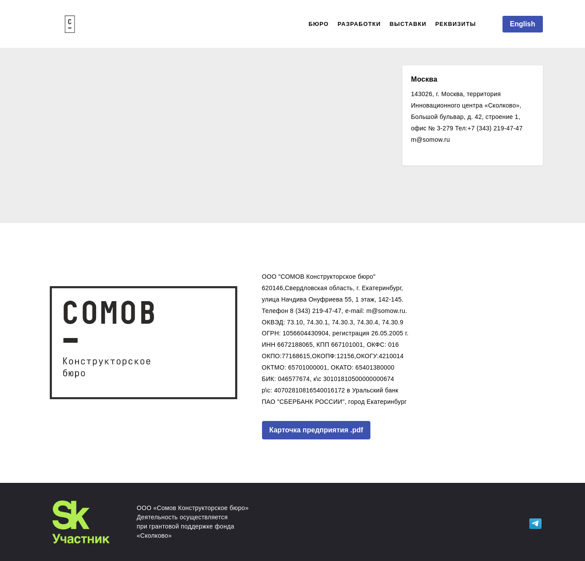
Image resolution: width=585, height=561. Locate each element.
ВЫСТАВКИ (408, 24)
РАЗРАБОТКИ (359, 24)
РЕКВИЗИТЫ (455, 24)
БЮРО (319, 24)
